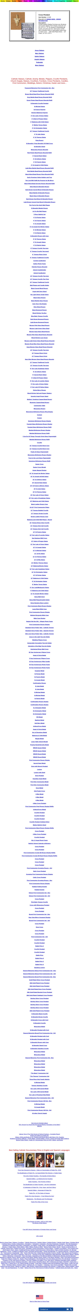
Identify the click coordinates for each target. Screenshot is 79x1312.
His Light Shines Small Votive (39, 294)
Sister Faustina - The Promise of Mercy (39, 1181)
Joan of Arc (28, 1254)
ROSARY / (66, 1262)
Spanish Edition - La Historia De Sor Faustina (39, 1179)
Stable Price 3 (39, 961)
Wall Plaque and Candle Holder (39, 285)
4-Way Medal (39, 794)
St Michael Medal (39, 692)
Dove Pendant (39, 775)
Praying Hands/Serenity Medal (39, 745)
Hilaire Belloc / (21, 1247)
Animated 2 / (36, 1244)
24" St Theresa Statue (39, 492)
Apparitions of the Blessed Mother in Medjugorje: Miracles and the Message (54, 1256)
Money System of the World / (25, 1257)
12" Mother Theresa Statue (39, 563)
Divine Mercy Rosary (39, 390)
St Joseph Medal (39, 680)
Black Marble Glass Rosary (39, 300)
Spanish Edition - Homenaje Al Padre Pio (39, 1190)
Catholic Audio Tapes (63, 1242)
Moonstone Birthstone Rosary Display (39, 455)
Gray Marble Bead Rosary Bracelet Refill (39, 97)
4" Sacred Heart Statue (39, 156)
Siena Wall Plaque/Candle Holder (39, 600)
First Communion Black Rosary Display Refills (39, 828)
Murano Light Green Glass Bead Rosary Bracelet (39, 341)
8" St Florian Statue (39, 217)
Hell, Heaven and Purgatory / (70, 1253)
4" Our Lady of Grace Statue (39, 115)
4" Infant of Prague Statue (39, 119)
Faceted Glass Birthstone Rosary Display (39, 424)
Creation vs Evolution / (61, 1248)
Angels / (14, 1244)
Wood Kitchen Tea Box (39, 313)
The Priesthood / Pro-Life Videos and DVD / (48, 1259)
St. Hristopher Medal (39, 708)
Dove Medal (39, 788)
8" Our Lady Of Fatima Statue (39, 387)
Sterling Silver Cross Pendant (39, 998)
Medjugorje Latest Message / (53, 1254)
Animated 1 (28, 1244)
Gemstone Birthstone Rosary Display (39, 421)
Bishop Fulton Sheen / (50, 1247)
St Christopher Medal (39, 711)
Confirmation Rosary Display (39, 701)
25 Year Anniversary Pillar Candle (39, 661)
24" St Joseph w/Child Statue (40, 476)
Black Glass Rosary (39, 297)
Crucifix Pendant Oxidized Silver (39, 822)
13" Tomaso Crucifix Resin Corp (39, 449)
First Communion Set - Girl (39, 936)
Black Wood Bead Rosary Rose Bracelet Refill (39, 174)
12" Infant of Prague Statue (39, 541)
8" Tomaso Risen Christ (39, 254)
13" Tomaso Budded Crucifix (39, 510)
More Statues (39, 65)
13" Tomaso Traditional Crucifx (39, 362)
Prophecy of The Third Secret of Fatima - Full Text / (17, 1260)
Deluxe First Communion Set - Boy (39, 893)
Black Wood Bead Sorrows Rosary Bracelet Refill (39, 183)
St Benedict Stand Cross (39, 1045)
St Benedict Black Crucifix (39, 1014)
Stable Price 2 (39, 946)
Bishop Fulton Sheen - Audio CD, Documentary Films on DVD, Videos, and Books (39, 1140)
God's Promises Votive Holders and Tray (39, 177)
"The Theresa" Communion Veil (39, 1076)
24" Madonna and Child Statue (39, 501)
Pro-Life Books (66, 1259)
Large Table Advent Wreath (39, 741)
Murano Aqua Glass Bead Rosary (39, 331)
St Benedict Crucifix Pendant (39, 103)
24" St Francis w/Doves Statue (39, 486)
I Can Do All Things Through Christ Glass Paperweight (39, 436)
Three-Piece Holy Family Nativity (39, 1079)
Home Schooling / (5, 1254)
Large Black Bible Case (39, 609)
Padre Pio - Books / (19, 1259)
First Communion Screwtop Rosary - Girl (39, 868)
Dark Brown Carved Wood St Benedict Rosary (39, 189)
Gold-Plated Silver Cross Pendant (39, 980)
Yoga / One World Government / (70, 1257)
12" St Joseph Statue (39, 547)
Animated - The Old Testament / (68, 1244)
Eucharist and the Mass (35, 1251)
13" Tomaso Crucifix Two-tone (39, 365)
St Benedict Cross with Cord (39, 1020)
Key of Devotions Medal (39, 732)
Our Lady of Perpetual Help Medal (39, 1095)
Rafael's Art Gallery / (38, 1260)
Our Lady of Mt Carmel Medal (40, 1088)
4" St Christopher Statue (39, 128)
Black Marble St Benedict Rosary (39, 193)
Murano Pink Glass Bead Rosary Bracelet (39, 334)
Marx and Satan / (27, 1256)
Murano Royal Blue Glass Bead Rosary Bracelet (39, 344)
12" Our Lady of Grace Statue (39, 544)
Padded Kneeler (39, 889)
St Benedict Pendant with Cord (39, 1030)
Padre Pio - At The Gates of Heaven (39, 1193)
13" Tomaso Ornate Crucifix (39, 513)
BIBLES (39, 1126)
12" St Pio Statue (39, 553)
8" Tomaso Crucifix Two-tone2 (39, 251)
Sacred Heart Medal (39, 763)
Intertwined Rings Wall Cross (39, 649)
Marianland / (66, 1254)
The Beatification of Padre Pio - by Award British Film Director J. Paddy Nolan (39, 1173)
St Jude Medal (39, 686)
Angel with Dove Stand (39, 291)
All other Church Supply (39, 1113)
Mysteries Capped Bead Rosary (39, 402)
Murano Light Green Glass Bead (39, 328)
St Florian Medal (39, 674)
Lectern (39, 769)
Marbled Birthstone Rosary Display (39, 430)
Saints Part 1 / (74, 1262)
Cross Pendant (39, 831)
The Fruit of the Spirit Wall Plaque (39, 205)
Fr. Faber (21, 1268)
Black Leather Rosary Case (39, 504)
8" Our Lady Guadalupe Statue (39, 368)
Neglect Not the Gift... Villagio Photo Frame (39, 621)
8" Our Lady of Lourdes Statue (39, 381)
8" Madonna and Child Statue (39, 590)
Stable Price (39, 955)
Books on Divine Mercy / (69, 1247)
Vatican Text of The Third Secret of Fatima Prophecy (39, 1268)
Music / (45, 1257)
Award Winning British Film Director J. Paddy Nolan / (50, 1266)
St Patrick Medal (39, 698)
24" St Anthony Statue (39, 479)
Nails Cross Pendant (39, 871)
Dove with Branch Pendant (39, 766)
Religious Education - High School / (26, 1262)
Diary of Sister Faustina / (62, 1250)
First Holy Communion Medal (40, 782)
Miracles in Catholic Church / (8, 1257)
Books (59, 1247)
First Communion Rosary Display (39, 612)
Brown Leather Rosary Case (39, 516)
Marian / (72, 1254)
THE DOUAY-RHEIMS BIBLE (39, 1123)
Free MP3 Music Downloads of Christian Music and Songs (39, 1229)
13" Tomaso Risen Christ (39, 356)
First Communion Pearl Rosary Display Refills (39, 806)
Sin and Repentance (11, 1268)
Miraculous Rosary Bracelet (39, 149)
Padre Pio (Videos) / (7, 1259)
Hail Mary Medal (39, 723)
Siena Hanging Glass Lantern (39, 603)
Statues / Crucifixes (18, 1242)
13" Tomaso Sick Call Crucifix (39, 526)
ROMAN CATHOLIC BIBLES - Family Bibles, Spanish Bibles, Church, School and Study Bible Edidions (39, 1138)
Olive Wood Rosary (39, 307)
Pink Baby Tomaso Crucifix (39, 902)
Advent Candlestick (39, 273)
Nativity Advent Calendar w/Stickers (39, 843)
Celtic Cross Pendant (39, 877)
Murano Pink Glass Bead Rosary (39, 325)
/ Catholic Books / (52, 1242)
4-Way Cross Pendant (39, 803)
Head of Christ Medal (39, 655)
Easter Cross (39, 464)
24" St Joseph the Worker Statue (39, 473)
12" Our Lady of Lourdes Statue (39, 535)
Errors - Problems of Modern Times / (18, 1251)
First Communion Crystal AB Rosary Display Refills (39, 852)
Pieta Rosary (39, 140)
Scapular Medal (39, 671)
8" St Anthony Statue (39, 371)
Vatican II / (18, 1266)
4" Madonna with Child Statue (39, 122)
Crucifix (39, 442)
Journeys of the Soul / (38, 1254)
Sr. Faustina (38, 1265)
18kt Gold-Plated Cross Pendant (39, 983)
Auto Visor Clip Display (39, 304)
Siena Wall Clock (39, 597)
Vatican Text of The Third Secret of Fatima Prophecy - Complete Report (39, 1134)
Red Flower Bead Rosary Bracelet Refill (39, 152)
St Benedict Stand (39, 146)
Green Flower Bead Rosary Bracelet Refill (39, 100)
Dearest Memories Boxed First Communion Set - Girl (39, 1033)
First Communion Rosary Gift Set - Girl (39, 1110)
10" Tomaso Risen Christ (39, 353)
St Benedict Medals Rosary (39, 208)
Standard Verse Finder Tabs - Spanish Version (39, 630)
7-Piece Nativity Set (40, 214)
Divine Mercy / (51, 1250)
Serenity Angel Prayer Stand (39, 396)
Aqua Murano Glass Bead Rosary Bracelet (39, 347)
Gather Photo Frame (39, 263)
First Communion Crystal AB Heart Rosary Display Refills (39, 856)
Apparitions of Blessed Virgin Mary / (12, 1245)
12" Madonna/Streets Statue (39, 566)
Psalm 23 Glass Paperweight (39, 452)
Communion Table (39, 405)
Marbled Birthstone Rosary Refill (39, 433)
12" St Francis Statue (39, 532)
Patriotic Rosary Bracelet (39, 267)
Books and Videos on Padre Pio (39, 1135)
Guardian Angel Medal (39, 778)
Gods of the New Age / (30, 1253)
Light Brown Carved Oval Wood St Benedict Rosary (39, 202)
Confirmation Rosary (39, 683)
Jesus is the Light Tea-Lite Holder (39, 637)
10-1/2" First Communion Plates (39, 507)
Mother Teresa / (38, 1257)
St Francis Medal (39, 677)
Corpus (39, 418)
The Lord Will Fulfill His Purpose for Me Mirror (39, 180)
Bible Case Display (39, 618)
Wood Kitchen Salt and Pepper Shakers (39, 393)
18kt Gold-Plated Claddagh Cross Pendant (39, 995)
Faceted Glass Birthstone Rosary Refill (40, 427)
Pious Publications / (30, 1259)
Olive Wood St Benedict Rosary (39, 186)
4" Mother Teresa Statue (39, 125)
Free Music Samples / (54, 1257)
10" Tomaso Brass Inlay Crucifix (39, 523)
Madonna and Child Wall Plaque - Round (39, 519)
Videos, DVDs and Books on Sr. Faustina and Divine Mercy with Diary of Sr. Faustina (39, 1137)
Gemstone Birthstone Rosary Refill (39, 461)
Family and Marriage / (50, 1251)
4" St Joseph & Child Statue (39, 165)
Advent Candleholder (39, 270)
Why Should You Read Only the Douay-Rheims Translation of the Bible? (39, 1124)
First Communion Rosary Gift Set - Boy (39, 1101)
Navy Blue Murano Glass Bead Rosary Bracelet (39, 359)
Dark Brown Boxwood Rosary (39, 319)
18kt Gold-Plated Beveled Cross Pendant (39, 992)
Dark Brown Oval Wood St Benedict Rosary (39, 199)
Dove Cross (39, 927)
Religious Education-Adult (62, 1260)
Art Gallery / (34, 1245)
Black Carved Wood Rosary (39, 288)
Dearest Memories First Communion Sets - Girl (39, 1098)
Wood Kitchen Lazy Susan (39, 337)
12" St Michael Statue (39, 550)
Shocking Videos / (11, 1265)
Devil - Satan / (15, 1250)
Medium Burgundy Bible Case (39, 615)
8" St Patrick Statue (39, 233)
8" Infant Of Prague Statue (39, 378)
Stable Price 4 (39, 964)
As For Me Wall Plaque (39, 211)
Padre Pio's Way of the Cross (39, 1202)
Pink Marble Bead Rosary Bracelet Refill (39, 171)
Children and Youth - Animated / (23, 1248)
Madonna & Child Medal (39, 735)
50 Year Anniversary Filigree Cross (39, 652)
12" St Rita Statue (39, 560)
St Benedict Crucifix (39, 1023)
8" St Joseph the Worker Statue (39, 226)
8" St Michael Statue (39, 230)
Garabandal (15, 1253)
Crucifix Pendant (39, 812)
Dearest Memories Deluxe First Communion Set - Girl (39, 974)
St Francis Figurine (39, 109)
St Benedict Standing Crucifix (39, 1048)
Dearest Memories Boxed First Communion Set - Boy (39, 977)
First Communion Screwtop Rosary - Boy (39, 880)
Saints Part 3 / (13, 1263)
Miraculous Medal (39, 1026)
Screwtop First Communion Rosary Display (39, 874)
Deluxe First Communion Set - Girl (39, 896)
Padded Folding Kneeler (39, 886)
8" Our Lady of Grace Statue (39, 384)
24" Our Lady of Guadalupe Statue (39, 498)
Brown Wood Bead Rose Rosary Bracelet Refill (39, 94)
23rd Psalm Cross (39, 791)
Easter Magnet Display (39, 470)
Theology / (47, 1265)
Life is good (39, 1236)
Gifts (21, 1253)
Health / (59, 1253)
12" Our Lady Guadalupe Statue (39, 569)
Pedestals (39, 62)
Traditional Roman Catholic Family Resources (32, 1250)
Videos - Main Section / (28, 1266)
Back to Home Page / (6, 1242)
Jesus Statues (39, 50)
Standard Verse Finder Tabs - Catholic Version (39, 627)
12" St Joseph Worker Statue (39, 593)
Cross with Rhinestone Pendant (39, 905)
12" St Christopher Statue (39, 572)
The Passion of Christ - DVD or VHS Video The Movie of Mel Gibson (39, 1222)
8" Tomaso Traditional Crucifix (39, 257)
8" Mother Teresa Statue (39, 584)
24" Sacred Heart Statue (39, 482)
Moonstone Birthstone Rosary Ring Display (39, 411)
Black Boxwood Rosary (39, 310)
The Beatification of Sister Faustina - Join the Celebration (39, 1184)
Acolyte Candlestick (39, 260)
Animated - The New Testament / (49, 1244)
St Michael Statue (39, 106)
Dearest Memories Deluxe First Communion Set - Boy (39, 970)
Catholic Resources (30, 1242)
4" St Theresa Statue (39, 137)
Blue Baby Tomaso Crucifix (39, 316)
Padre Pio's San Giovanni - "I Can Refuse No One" (39, 1196)
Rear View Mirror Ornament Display (39, 917)
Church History (48, 1248)
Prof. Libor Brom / (50, 1260)
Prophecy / (74, 1259)
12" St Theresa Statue (39, 556)
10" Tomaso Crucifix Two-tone (39, 276)
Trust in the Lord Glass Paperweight (39, 458)
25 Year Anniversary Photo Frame (39, 667)
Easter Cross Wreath (39, 467)
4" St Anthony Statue (39, 159)
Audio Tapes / (42, 1245)
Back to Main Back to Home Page (39, 1301)
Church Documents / (38, 1248)
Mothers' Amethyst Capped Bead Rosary (39, 399)
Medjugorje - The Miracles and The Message (39, 1199)
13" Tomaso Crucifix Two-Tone (39, 279)
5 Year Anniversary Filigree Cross (39, 658)
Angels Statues (39, 59)
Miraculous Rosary (39, 408)
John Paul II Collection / (18, 1254)
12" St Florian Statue (39, 575)
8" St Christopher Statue (39, 581)
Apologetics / (27, 1245)
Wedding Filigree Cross (39, 640)
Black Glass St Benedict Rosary (39, 196)
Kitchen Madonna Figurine (39, 112)
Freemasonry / (8, 1253)
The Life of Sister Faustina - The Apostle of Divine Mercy (39, 1176)
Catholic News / (6, 1244)
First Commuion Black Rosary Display (39, 606)
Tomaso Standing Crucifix (39, 1085)
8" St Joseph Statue (39, 223)
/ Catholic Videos (41, 1242)
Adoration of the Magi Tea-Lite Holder (39, 646)
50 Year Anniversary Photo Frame (39, 664)
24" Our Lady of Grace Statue (39, 495)
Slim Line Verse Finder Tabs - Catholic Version (39, 634)
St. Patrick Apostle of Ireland (26, 1263)
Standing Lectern (39, 967)
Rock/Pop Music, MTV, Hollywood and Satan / (50, 1262)
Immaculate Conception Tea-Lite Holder (39, 643)
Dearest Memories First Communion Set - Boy (39, 1058)
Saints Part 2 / (5, 1263)
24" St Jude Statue (39, 489)
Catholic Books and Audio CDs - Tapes (66, 1268)
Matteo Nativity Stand (39, 825)
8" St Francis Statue (39, 220)
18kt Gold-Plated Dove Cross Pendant (39, 989)
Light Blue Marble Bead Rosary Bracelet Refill (39, 168)
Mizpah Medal (39, 738)
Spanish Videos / (22, 1265)
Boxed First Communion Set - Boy (39, 914)
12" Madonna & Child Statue (39, 578)
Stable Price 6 (39, 958)
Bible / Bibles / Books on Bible (34, 1247)
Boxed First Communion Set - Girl (39, 920)
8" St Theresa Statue (39, 239)
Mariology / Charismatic (14, 1256)
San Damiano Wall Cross (39, 538)
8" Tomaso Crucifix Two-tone (39, 248)
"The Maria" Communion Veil (39, 1073)
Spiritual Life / (31, 1265)
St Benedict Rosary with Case (39, 236)
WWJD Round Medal (39, 754)
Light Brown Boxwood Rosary (39, 322)
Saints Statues (39, 56)
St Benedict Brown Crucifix (39, 1017)
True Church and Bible (57, 1265)
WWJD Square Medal (39, 748)
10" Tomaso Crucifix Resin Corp (39, 445)
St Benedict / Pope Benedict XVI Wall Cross (39, 143)
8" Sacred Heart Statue (39, 374)
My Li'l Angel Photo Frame (39, 840)
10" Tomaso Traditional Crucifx (39, 91)
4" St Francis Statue (39, 162)
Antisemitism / (21, 1244)
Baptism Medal (39, 720)
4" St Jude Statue (39, 134)
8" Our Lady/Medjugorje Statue (39, 587)
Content (39, 415)
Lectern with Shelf (39, 772)
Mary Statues (39, 53)
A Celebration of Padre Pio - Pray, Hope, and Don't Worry (39, 1187)
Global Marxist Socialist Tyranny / (47, 1253)
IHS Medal (39, 717)
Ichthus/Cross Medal (39, 726)
